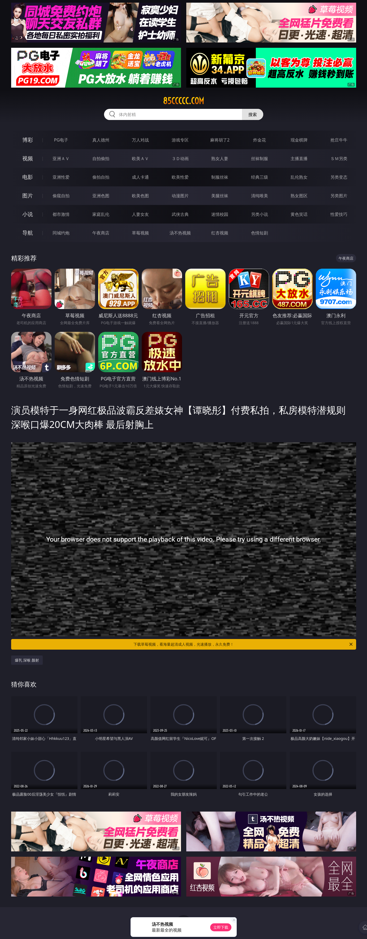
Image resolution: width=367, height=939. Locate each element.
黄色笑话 (299, 214)
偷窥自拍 (61, 196)
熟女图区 (299, 196)
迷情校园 (219, 214)
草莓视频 (140, 233)
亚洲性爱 (61, 177)
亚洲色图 (100, 196)
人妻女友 (140, 214)
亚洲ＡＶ (61, 158)
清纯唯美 (259, 196)
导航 (27, 232)
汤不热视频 (180, 233)
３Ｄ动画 (180, 158)
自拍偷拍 (100, 158)
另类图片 (338, 196)
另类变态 (338, 177)
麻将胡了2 (220, 140)
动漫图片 (180, 196)
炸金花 (259, 140)
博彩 (27, 139)
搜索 (252, 114)
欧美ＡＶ (140, 158)
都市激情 (61, 214)
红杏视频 (219, 233)
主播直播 (299, 158)
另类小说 (259, 214)
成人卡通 (140, 177)
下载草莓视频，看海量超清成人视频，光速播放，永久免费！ (243, 644)
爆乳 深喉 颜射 (27, 660)
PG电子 (61, 140)
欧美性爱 (180, 177)
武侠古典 (180, 214)
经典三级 (259, 177)
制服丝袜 (219, 177)
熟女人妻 (219, 158)
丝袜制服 (259, 158)
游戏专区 (180, 140)
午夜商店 (100, 233)
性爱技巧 (338, 214)
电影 (27, 177)
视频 (27, 158)
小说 (27, 214)
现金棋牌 (299, 140)
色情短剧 (259, 233)
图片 (27, 195)
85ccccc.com (183, 101)
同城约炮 (61, 233)
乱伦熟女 (299, 177)
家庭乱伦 (100, 214)
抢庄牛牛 (338, 140)
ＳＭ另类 (338, 158)
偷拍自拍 (100, 177)
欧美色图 (140, 196)
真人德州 (100, 140)
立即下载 (220, 927)
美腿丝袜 (219, 196)
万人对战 (140, 140)
